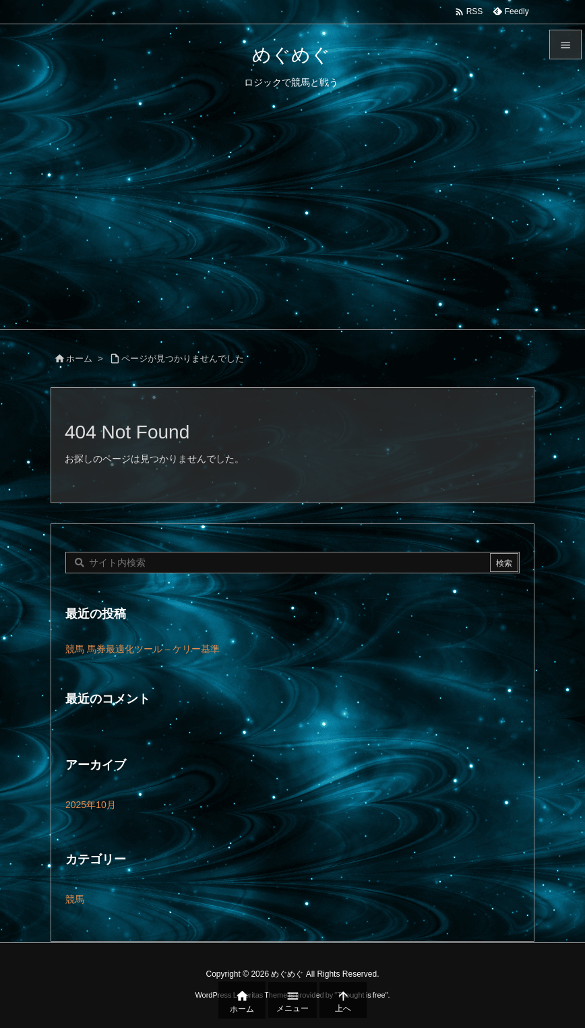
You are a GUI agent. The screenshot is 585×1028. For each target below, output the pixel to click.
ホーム (79, 358)
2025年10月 (90, 804)
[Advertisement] (292, 228)
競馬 (74, 899)
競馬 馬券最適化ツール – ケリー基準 (142, 649)
